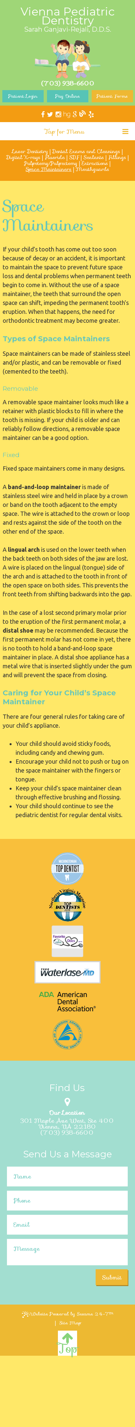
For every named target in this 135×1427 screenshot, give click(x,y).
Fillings (117, 157)
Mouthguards (92, 169)
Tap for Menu (86, 131)
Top (67, 1344)
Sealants (93, 157)
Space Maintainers (48, 169)
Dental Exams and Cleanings (86, 151)
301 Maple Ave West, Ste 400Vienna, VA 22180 (67, 1124)
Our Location (67, 1113)
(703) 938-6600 (67, 1133)
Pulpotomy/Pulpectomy (50, 163)
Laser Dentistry (30, 151)
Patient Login (22, 96)
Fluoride (55, 157)
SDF (74, 157)
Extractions (95, 163)
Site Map (70, 1322)
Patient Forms (112, 96)
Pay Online (67, 96)
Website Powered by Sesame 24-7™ (67, 1314)
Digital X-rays (23, 157)
